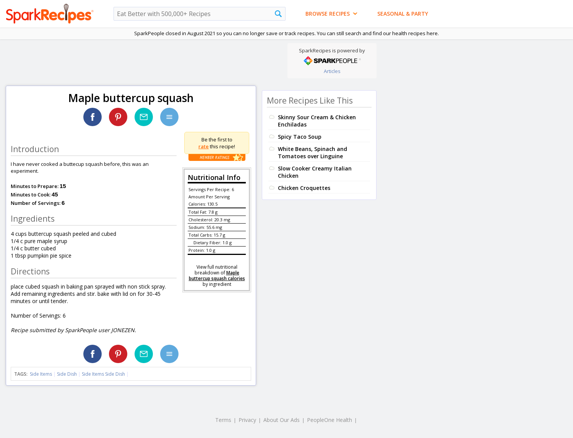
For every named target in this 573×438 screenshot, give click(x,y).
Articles (332, 71)
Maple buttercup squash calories (217, 275)
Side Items (41, 374)
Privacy (247, 419)
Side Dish (67, 374)
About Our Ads (281, 419)
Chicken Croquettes (304, 187)
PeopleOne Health (329, 419)
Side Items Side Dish (103, 374)
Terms (223, 419)
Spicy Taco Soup (299, 136)
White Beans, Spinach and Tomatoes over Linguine (312, 152)
